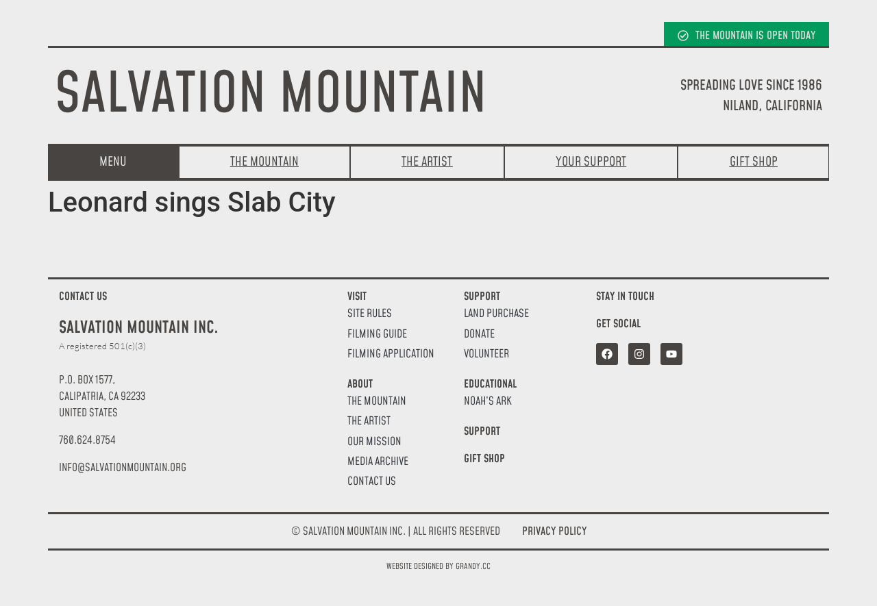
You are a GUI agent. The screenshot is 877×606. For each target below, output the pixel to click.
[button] (122, 467)
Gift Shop (484, 458)
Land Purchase (496, 314)
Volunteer (486, 354)
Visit (357, 296)
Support (482, 296)
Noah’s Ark (488, 401)
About (360, 384)
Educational (490, 384)
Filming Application (390, 354)
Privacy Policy (554, 531)
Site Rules (369, 314)
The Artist (369, 421)
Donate (479, 334)
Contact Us (371, 482)
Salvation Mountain (271, 96)
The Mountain (376, 401)
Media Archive (377, 462)
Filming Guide (377, 334)
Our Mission (374, 442)
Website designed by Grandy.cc (438, 566)
